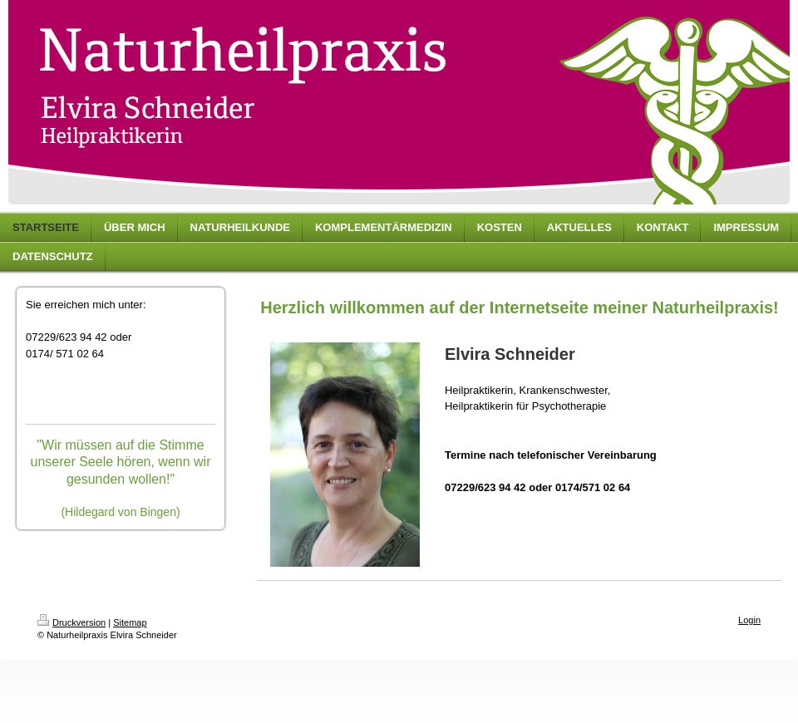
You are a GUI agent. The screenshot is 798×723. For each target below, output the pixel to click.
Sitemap (129, 622)
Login (749, 620)
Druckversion (71, 622)
